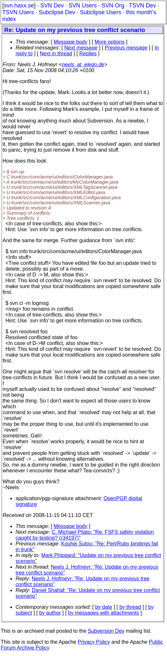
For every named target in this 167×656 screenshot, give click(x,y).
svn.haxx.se (19, 5)
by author (50, 613)
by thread (130, 607)
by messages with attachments (103, 613)
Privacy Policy (94, 642)
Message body (70, 42)
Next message (80, 47)
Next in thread (56, 53)
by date (103, 607)
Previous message (126, 47)
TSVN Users (18, 12)
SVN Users (82, 5)
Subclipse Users (100, 12)
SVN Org (112, 5)
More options (110, 42)
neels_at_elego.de (83, 64)
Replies (88, 53)
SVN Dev (52, 5)
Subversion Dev (106, 631)
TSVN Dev (142, 5)
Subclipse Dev (57, 12)
